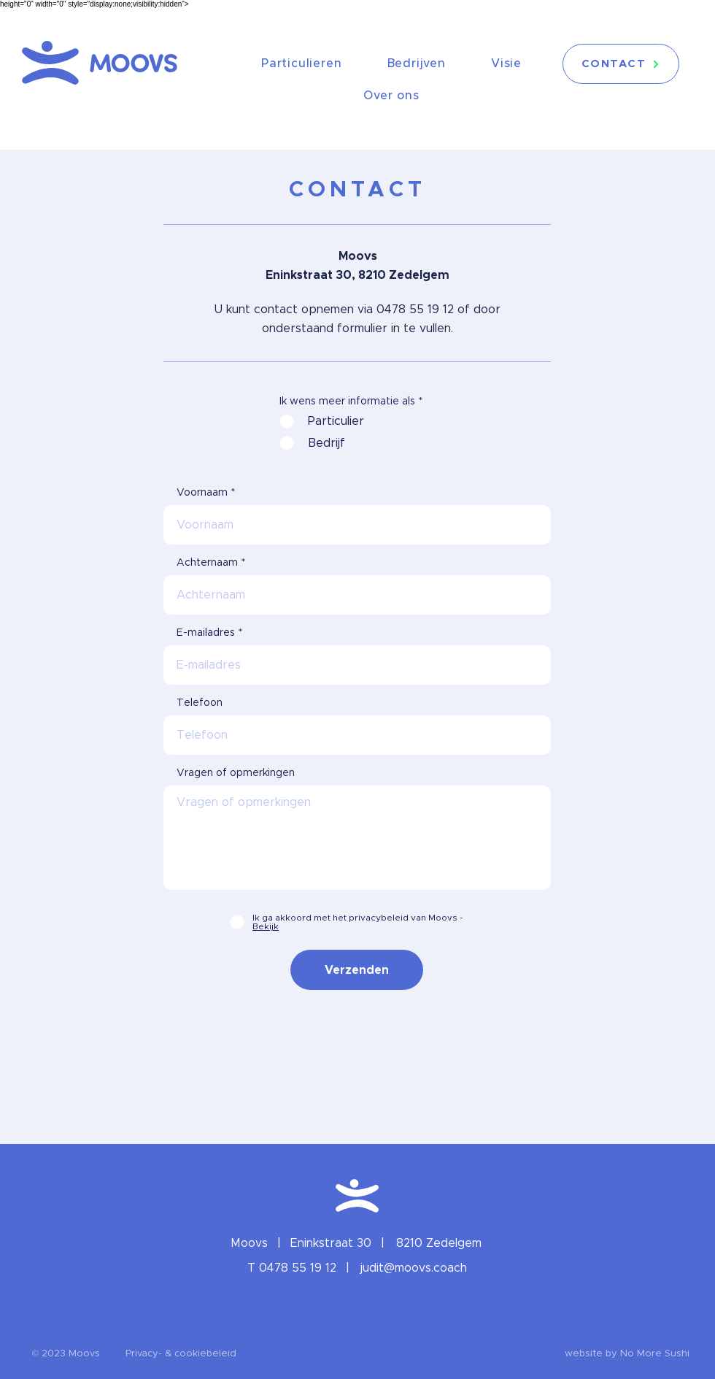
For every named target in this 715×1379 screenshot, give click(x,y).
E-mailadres (206, 633)
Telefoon (200, 703)
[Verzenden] (356, 970)
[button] (66, 1354)
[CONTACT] (621, 64)
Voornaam (202, 493)
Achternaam (207, 563)
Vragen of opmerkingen (236, 773)
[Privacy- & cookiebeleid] (181, 1354)
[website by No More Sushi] (626, 1354)
